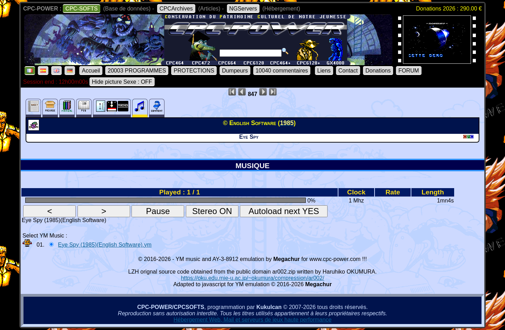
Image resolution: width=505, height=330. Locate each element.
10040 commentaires (282, 71)
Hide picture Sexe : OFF (122, 82)
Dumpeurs (235, 71)
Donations (378, 71)
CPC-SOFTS (81, 9)
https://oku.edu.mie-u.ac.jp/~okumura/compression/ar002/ (252, 278)
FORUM (408, 71)
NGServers (243, 9)
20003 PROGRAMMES (137, 71)
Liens (324, 71)
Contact (348, 71)
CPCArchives (176, 9)
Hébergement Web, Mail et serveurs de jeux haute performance (253, 320)
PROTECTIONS (194, 71)
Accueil (91, 71)
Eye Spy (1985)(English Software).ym (105, 245)
